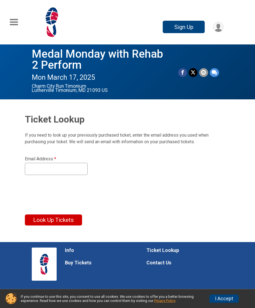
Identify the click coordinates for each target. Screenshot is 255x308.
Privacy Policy (164, 301)
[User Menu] (218, 27)
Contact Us (158, 262)
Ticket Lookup (162, 250)
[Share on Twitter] (193, 72)
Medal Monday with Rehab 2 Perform (97, 59)
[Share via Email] (203, 72)
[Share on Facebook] (182, 72)
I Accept (224, 298)
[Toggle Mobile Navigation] (13, 22)
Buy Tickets (78, 262)
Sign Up (183, 27)
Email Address (40, 158)
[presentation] (67, 191)
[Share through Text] (214, 72)
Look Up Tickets (53, 220)
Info (69, 250)
